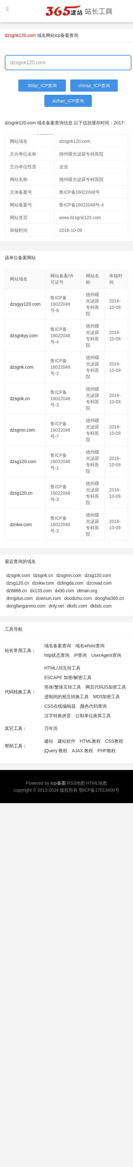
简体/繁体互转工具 (62, 687)
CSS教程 (114, 741)
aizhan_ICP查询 (68, 100)
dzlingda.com (70, 583)
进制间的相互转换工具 (66, 696)
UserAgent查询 (106, 655)
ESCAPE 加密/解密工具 (68, 677)
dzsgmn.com (22, 430)
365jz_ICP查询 (42, 85)
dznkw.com (21, 524)
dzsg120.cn (21, 493)
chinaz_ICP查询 (94, 85)
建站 (48, 741)
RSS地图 (76, 783)
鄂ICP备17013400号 (99, 790)
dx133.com (41, 590)
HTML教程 (90, 741)
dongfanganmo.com (26, 605)
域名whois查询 (89, 645)
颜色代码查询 (93, 706)
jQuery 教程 (55, 750)
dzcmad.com (98, 583)
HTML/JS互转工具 (62, 667)
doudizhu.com (78, 598)
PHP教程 (107, 750)
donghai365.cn (109, 598)
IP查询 (80, 655)
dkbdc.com (101, 605)
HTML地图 (96, 783)
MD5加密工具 (106, 696)
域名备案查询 (57, 645)
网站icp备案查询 (62, 35)
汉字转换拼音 (57, 715)
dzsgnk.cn (20, 398)
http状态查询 (56, 655)
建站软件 (66, 741)
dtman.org (87, 590)
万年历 (51, 728)
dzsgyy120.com (25, 304)
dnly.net (56, 605)
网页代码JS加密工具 (106, 687)
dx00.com (64, 590)
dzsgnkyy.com (24, 335)
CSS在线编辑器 (60, 706)
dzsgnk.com (22, 367)
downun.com (48, 598)
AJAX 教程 (82, 750)
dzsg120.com (23, 461)
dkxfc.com (77, 605)
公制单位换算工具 (93, 715)
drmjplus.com (19, 598)
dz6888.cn (16, 590)
